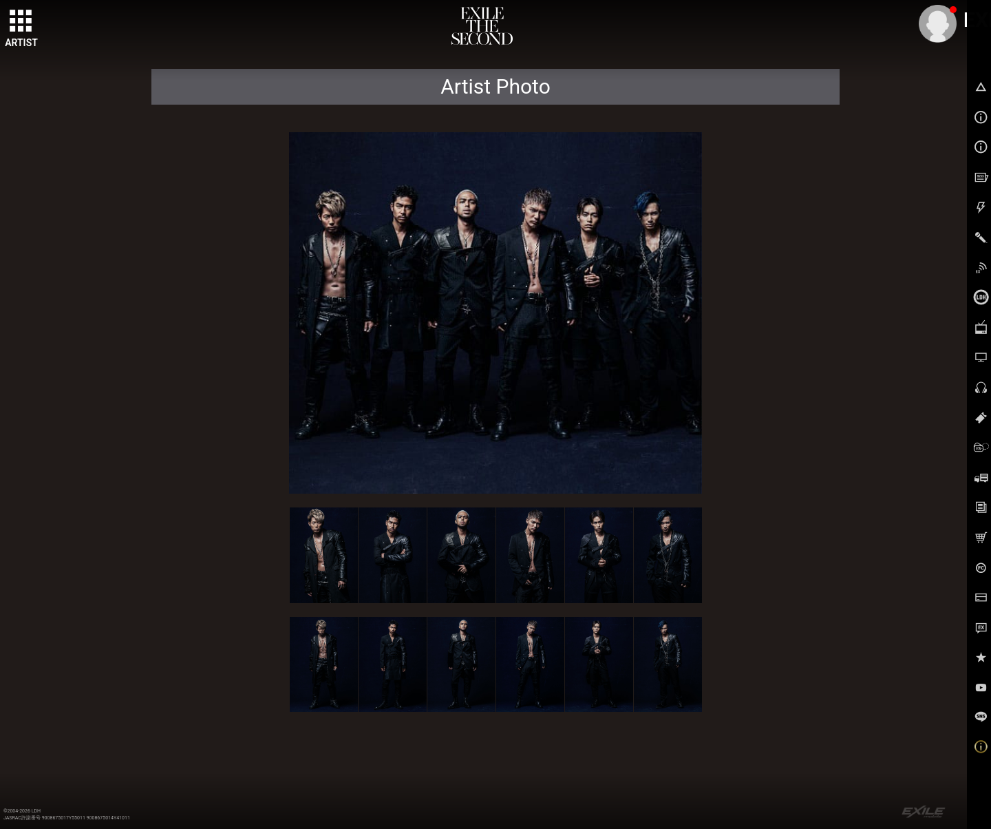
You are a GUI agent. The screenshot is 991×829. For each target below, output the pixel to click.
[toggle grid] (21, 21)
